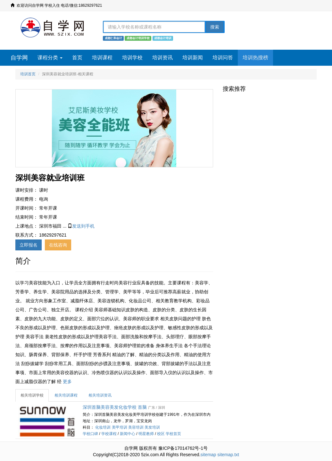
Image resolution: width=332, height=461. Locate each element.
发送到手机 (83, 226)
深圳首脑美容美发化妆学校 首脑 (115, 407)
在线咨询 (58, 244)
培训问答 (222, 57)
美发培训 (152, 427)
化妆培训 (103, 427)
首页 (77, 57)
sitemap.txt (228, 454)
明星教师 (146, 434)
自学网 (19, 57)
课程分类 (49, 57)
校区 (161, 434)
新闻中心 (127, 434)
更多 (67, 381)
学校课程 (109, 434)
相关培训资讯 (100, 395)
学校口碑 (90, 434)
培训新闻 (192, 57)
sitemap (208, 454)
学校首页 (173, 434)
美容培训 (136, 427)
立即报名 (28, 244)
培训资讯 (162, 57)
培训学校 (132, 57)
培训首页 (28, 74)
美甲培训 (119, 427)
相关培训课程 (66, 395)
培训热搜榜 (255, 57)
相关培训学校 (32, 395)
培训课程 (102, 57)
